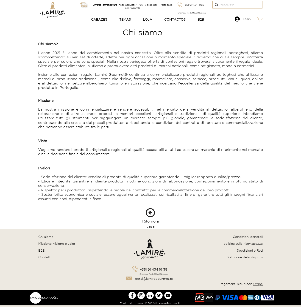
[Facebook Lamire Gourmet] (132, 295)
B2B (41, 250)
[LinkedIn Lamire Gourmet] (150, 295)
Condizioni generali (248, 237)
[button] (102, 19)
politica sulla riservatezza (243, 243)
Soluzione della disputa (245, 257)
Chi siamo (45, 237)
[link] (259, 19)
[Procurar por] (236, 4)
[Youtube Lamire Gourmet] (168, 295)
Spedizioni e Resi (250, 250)
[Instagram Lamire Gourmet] (141, 295)
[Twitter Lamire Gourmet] (159, 295)
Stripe (258, 284)
